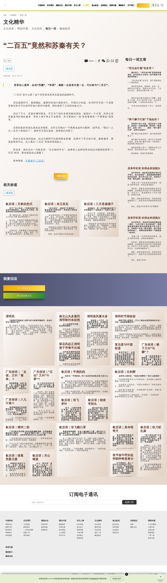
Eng (157, 5)
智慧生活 (8, 524)
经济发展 (115, 527)
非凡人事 (77, 5)
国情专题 (112, 5)
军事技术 (8, 532)
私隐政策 (94, 579)
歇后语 (9, 68)
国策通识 (151, 532)
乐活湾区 (50, 5)
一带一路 (151, 535)
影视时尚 (44, 530)
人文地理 (62, 532)
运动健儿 (80, 535)
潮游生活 (59, 5)
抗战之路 (151, 530)
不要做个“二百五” (35, 160)
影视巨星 (80, 538)
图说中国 (22, 28)
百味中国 (44, 524)
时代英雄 (80, 524)
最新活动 (9, 556)
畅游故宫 (65, 28)
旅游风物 (44, 527)
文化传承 (8, 28)
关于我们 (130, 5)
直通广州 (26, 532)
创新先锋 (80, 530)
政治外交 (115, 524)
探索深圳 (26, 527)
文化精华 (86, 5)
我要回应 (61, 176)
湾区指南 (26, 535)
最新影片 (121, 5)
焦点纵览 (95, 5)
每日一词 (23, 15)
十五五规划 (152, 524)
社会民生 (115, 530)
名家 (131, 524)
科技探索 (8, 535)
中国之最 (62, 527)
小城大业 (151, 527)
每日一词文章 (135, 59)
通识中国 (68, 5)
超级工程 (8, 527)
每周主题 (9, 547)
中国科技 (41, 5)
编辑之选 (133, 527)
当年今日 (62, 535)
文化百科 (36, 28)
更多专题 (151, 538)
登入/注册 (143, 5)
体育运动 (115, 532)
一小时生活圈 (28, 530)
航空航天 (8, 530)
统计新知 (62, 530)
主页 (4, 15)
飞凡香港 (26, 524)
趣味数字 (62, 524)
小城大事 (80, 532)
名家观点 (104, 5)
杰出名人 (80, 527)
